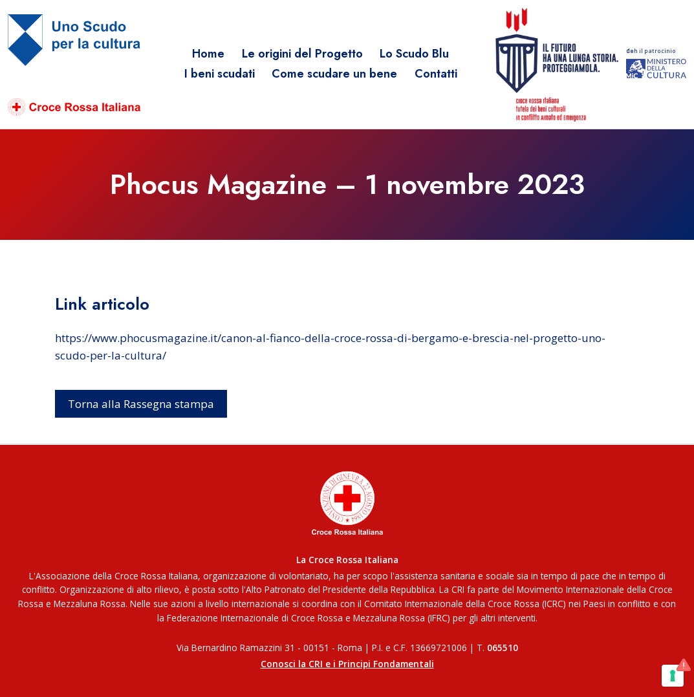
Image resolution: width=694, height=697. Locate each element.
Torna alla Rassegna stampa (141, 403)
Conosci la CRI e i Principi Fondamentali (347, 664)
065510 (502, 647)
